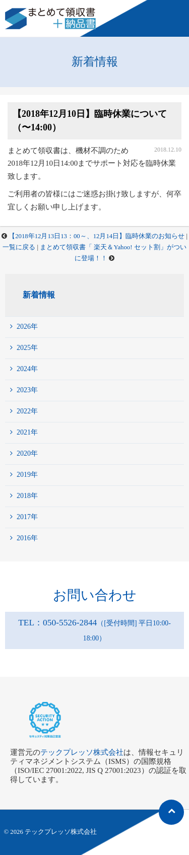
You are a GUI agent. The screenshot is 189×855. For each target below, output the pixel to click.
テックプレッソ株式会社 (81, 752)
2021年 (27, 432)
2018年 (27, 496)
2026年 (27, 326)
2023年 (27, 390)
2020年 (27, 453)
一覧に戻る (19, 247)
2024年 (27, 369)
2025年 (27, 347)
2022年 (27, 411)
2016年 (27, 538)
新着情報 (39, 295)
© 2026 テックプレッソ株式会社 (50, 831)
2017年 (27, 517)
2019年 (27, 474)
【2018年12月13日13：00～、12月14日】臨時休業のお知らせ (96, 236)
